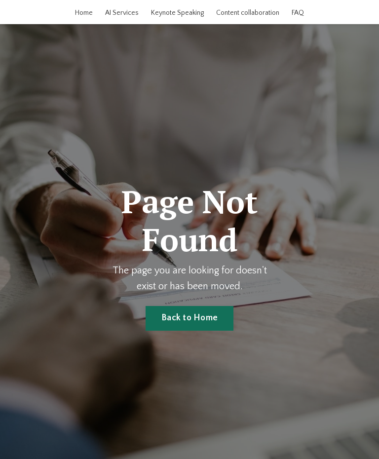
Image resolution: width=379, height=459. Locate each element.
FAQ (298, 13)
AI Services (122, 13)
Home (84, 13)
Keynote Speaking (177, 13)
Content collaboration (247, 13)
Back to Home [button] (189, 318)
